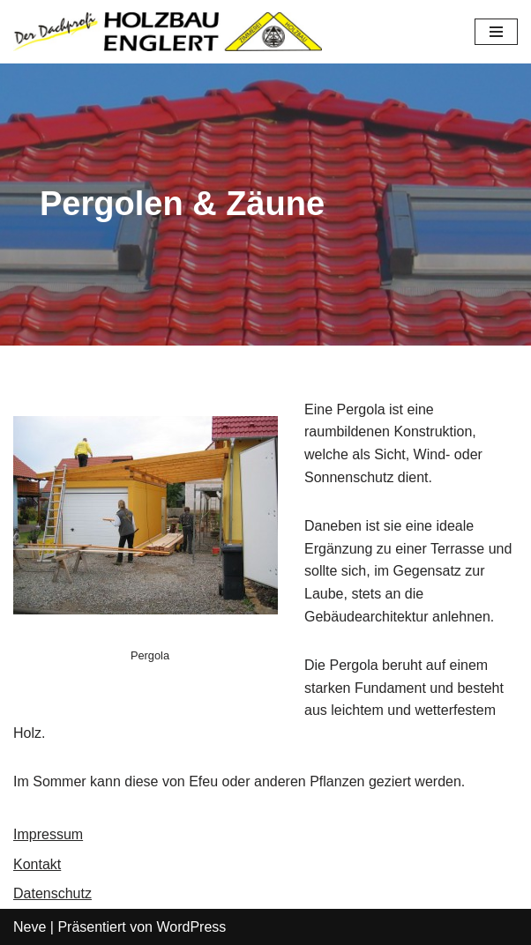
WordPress (191, 926)
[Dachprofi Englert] (167, 31)
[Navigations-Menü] (496, 32)
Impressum (48, 834)
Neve (29, 926)
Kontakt (37, 864)
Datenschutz (52, 893)
